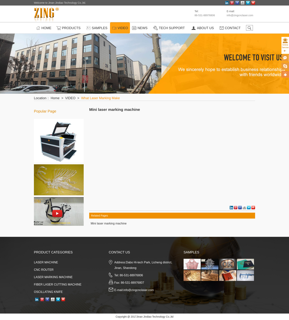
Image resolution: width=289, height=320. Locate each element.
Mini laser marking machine (114, 109)
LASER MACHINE (46, 262)
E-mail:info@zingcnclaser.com (134, 290)
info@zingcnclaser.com (240, 15)
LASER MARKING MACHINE (53, 277)
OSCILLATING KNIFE (48, 291)
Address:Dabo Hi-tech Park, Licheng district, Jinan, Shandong (143, 265)
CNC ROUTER (44, 269)
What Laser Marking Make (100, 98)
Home (55, 98)
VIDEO (70, 98)
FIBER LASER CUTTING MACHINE (57, 284)
